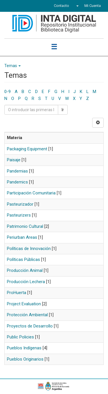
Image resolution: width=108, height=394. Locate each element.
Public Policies (20, 337)
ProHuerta (16, 292)
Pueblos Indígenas (24, 348)
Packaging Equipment (27, 148)
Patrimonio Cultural (25, 226)
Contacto (61, 5)
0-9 (7, 91)
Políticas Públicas (23, 259)
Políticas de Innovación (29, 248)
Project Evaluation (24, 303)
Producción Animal (25, 270)
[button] (77, 6)
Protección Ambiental (27, 314)
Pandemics (17, 182)
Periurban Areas (22, 237)
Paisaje (13, 159)
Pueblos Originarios (25, 359)
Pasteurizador (20, 204)
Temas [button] (12, 65)
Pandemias (17, 171)
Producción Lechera (26, 281)
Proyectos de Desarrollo (30, 326)
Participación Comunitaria (31, 193)
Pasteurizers (19, 215)
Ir (63, 109)
